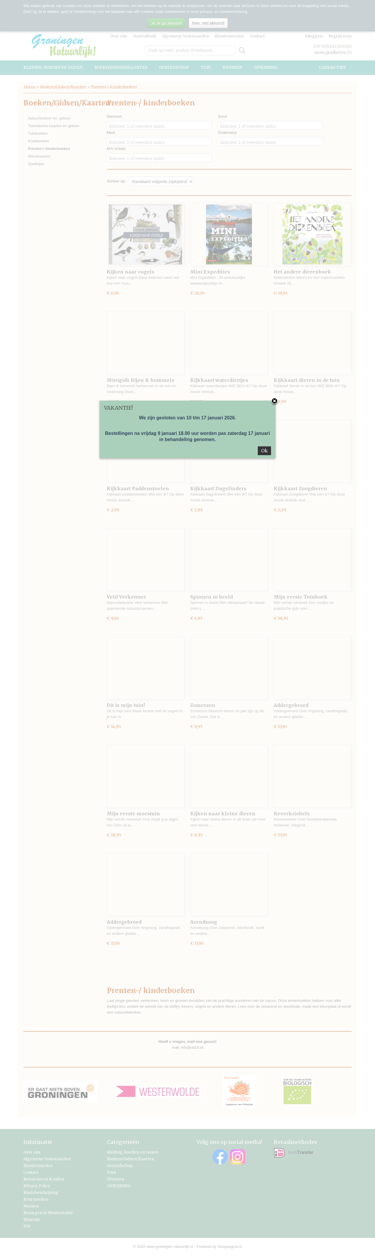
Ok (264, 451)
